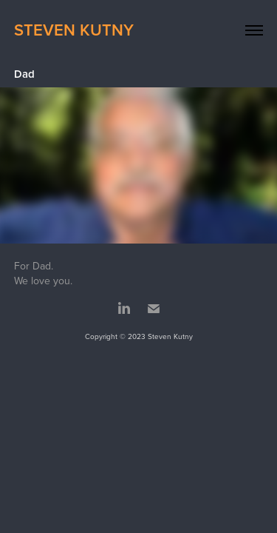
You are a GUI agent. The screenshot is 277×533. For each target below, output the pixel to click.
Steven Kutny (74, 29)
